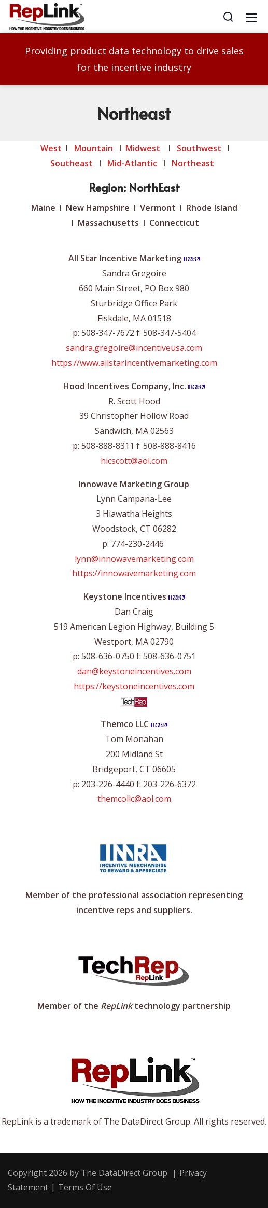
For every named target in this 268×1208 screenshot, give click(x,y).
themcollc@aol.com (134, 798)
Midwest (142, 148)
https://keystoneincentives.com (134, 686)
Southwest (199, 148)
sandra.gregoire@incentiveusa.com (134, 347)
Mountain (93, 148)
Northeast (194, 163)
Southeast (71, 163)
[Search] (228, 16)
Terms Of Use (85, 1187)
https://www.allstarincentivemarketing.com (134, 362)
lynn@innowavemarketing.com (134, 558)
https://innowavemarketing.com (134, 573)
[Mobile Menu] (251, 16)
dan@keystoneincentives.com (134, 671)
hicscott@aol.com (134, 460)
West (51, 148)
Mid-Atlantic (132, 163)
